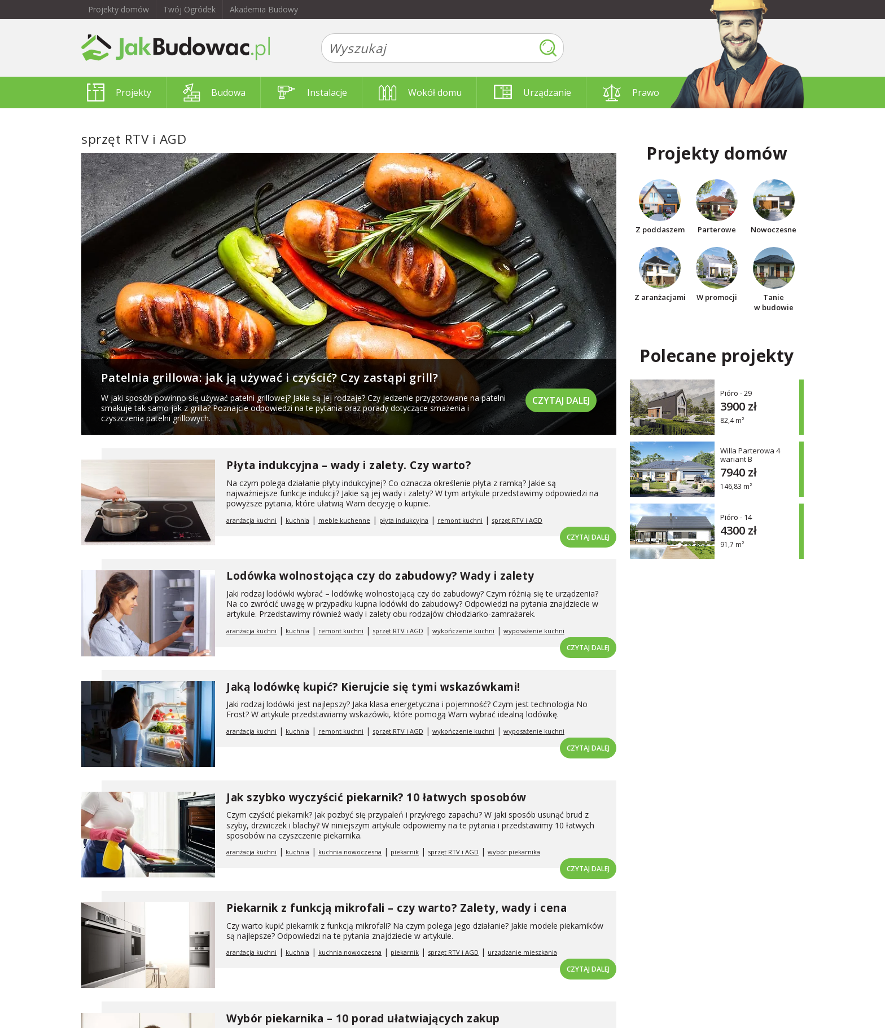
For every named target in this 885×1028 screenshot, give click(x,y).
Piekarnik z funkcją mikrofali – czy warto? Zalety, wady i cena (396, 908)
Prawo (631, 92)
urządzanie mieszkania (522, 952)
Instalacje (312, 92)
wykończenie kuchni (463, 630)
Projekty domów (118, 9)
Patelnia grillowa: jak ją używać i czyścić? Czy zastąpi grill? (269, 377)
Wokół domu (420, 92)
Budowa (214, 92)
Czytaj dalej (561, 400)
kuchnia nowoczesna (350, 852)
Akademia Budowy (264, 9)
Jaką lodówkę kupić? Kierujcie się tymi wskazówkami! (373, 687)
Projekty (119, 92)
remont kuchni (460, 520)
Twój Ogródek (189, 9)
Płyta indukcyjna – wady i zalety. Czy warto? (348, 465)
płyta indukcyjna (403, 520)
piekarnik (405, 852)
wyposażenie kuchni (533, 630)
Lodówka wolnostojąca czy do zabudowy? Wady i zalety (380, 575)
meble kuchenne (344, 520)
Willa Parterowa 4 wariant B (750, 455)
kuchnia (297, 520)
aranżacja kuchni (251, 520)
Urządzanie (532, 92)
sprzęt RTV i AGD (517, 520)
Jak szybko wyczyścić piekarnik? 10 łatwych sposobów (376, 797)
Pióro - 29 (736, 393)
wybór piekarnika (514, 852)
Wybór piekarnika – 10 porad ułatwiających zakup (363, 1018)
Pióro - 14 (736, 517)
